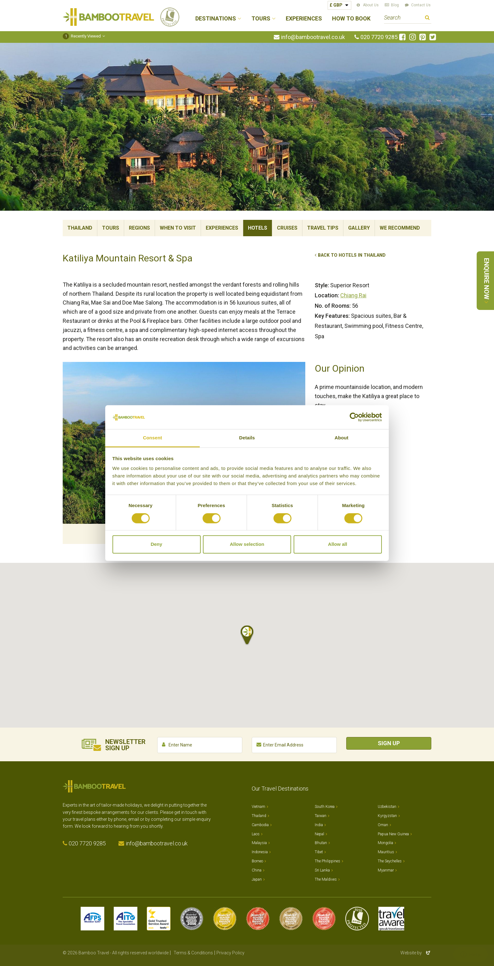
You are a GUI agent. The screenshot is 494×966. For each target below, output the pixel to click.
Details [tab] (247, 438)
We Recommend (400, 228)
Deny (156, 544)
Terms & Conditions (193, 952)
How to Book (351, 19)
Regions (139, 228)
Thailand (79, 228)
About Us (371, 5)
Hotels (257, 228)
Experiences (304, 19)
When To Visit (178, 228)
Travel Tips (322, 228)
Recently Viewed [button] (82, 36)
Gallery (359, 228)
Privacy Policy (230, 952)
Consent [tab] (152, 438)
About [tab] (341, 438)
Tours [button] (260, 19)
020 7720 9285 (379, 37)
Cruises (287, 228)
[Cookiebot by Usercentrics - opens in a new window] (354, 417)
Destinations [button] (215, 19)
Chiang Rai (353, 295)
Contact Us (421, 5)
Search (427, 18)
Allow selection (247, 544)
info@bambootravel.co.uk (313, 37)
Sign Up (389, 743)
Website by (415, 952)
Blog (395, 5)
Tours (110, 228)
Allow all (337, 544)
